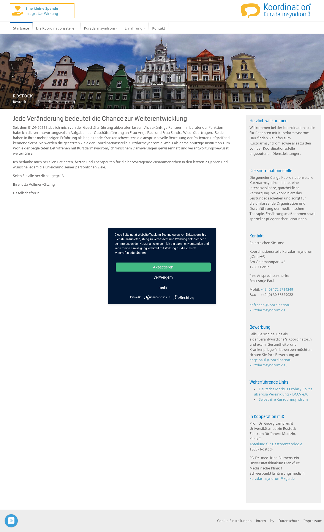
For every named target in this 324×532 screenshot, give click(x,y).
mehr (163, 287)
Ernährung (133, 28)
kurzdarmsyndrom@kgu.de (272, 478)
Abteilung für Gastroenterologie (276, 444)
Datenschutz (288, 520)
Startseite (21, 28)
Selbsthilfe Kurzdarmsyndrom (283, 399)
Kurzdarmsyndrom (99, 28)
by (272, 520)
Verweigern (163, 277)
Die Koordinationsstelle (55, 28)
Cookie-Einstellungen (234, 520)
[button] (24, 71)
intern (261, 520)
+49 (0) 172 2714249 (276, 289)
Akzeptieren (163, 267)
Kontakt (158, 28)
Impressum (312, 520)
